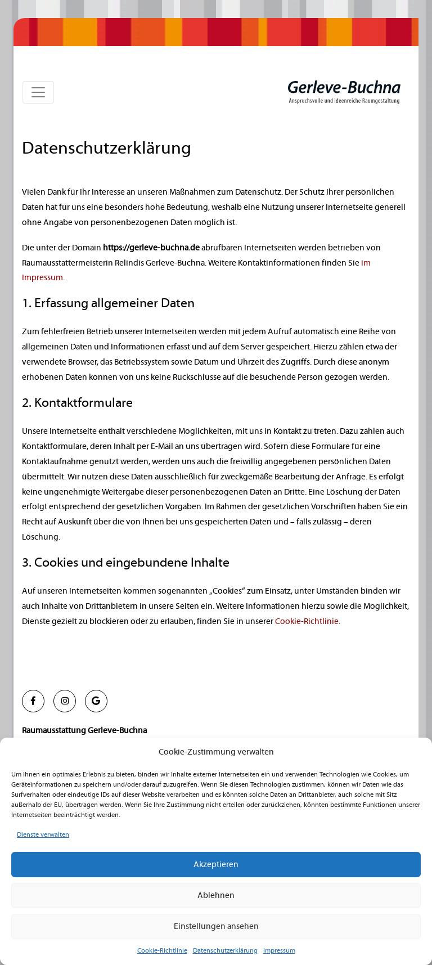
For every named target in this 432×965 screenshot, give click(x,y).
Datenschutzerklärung (225, 950)
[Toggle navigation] (38, 92)
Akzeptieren (216, 864)
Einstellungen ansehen (216, 926)
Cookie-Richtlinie (162, 950)
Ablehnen (216, 895)
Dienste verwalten (43, 834)
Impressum (279, 950)
